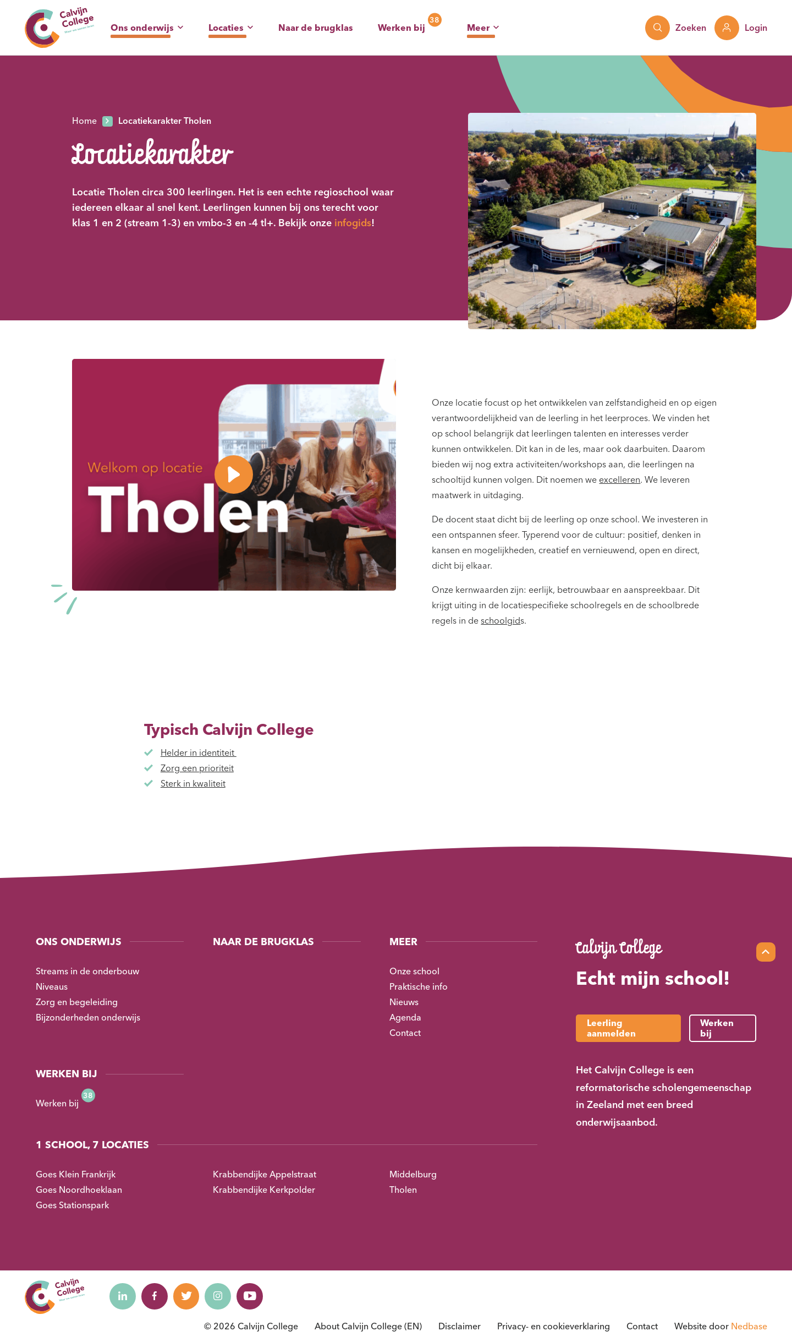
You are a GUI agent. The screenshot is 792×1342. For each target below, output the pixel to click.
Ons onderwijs (142, 27)
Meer (478, 27)
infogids (352, 222)
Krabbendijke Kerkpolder (264, 1189)
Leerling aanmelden (611, 1028)
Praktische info (418, 986)
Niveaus (52, 986)
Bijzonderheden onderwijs (88, 1017)
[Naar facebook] (156, 1296)
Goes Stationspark (72, 1204)
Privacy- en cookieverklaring (553, 1326)
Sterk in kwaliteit (193, 783)
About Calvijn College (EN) (368, 1326)
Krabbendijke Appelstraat (264, 1174)
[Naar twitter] (189, 1296)
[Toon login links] (740, 27)
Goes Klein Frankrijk (76, 1174)
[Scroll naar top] (766, 952)
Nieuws (404, 1001)
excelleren (619, 479)
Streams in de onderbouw (87, 971)
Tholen (403, 1189)
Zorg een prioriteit (197, 767)
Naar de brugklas (315, 27)
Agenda (405, 1017)
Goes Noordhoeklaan (79, 1189)
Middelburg (413, 1174)
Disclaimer (459, 1326)
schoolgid (500, 620)
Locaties (226, 27)
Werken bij (401, 27)
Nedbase (749, 1326)
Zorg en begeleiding (77, 1001)
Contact (405, 1032)
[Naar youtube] (255, 1296)
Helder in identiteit (199, 752)
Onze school (414, 971)
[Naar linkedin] (123, 1296)
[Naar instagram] (222, 1296)
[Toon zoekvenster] (675, 27)
